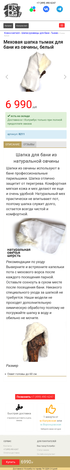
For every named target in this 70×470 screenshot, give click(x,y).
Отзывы (28, 144)
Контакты (7, 446)
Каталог (8, 26)
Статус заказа (43, 450)
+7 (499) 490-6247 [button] (35, 396)
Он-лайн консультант (46, 454)
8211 (22, 134)
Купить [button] (10, 462)
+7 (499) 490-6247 (46, 3)
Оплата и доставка (11, 453)
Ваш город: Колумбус (46, 446)
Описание (12, 144)
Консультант (21, 26)
